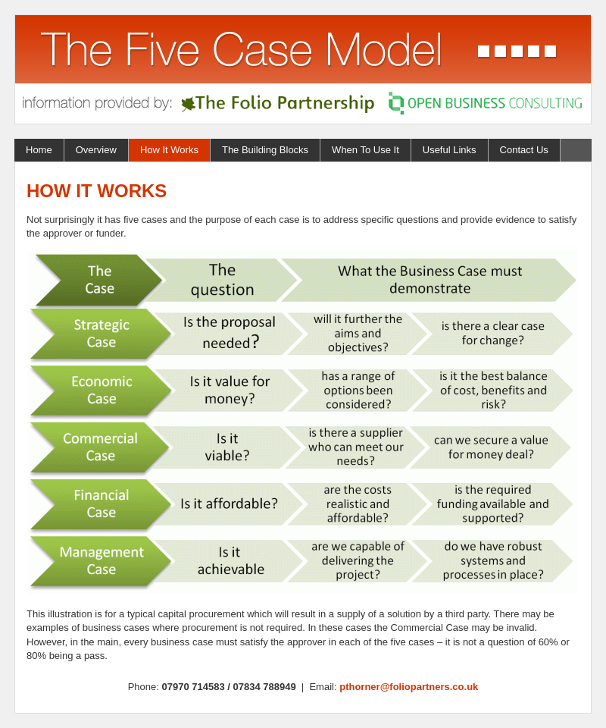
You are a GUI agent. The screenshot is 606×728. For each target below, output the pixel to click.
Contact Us (524, 149)
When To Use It (365, 149)
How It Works (169, 149)
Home (39, 149)
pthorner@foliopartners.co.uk (408, 686)
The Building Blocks (265, 149)
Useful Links (449, 149)
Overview (96, 149)
